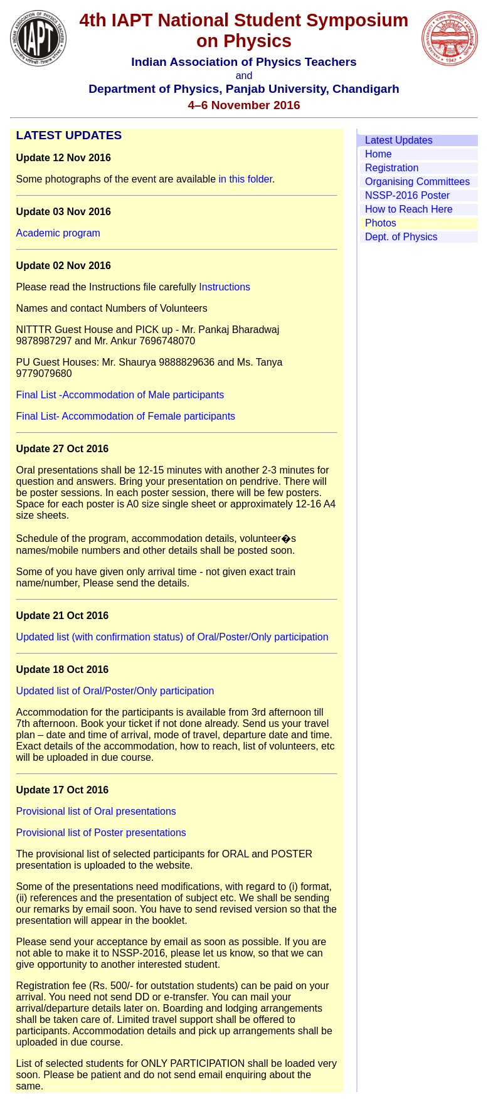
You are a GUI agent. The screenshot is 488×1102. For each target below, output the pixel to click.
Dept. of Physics (401, 236)
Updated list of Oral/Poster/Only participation (115, 691)
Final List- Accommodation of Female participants (125, 416)
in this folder (245, 179)
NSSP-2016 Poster (407, 195)
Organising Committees (417, 181)
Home (378, 154)
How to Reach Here (409, 209)
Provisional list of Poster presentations (101, 832)
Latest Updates (399, 140)
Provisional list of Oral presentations (96, 811)
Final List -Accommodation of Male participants (120, 394)
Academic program (58, 233)
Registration (391, 167)
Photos (380, 223)
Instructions (224, 287)
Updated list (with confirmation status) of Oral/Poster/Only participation (172, 637)
